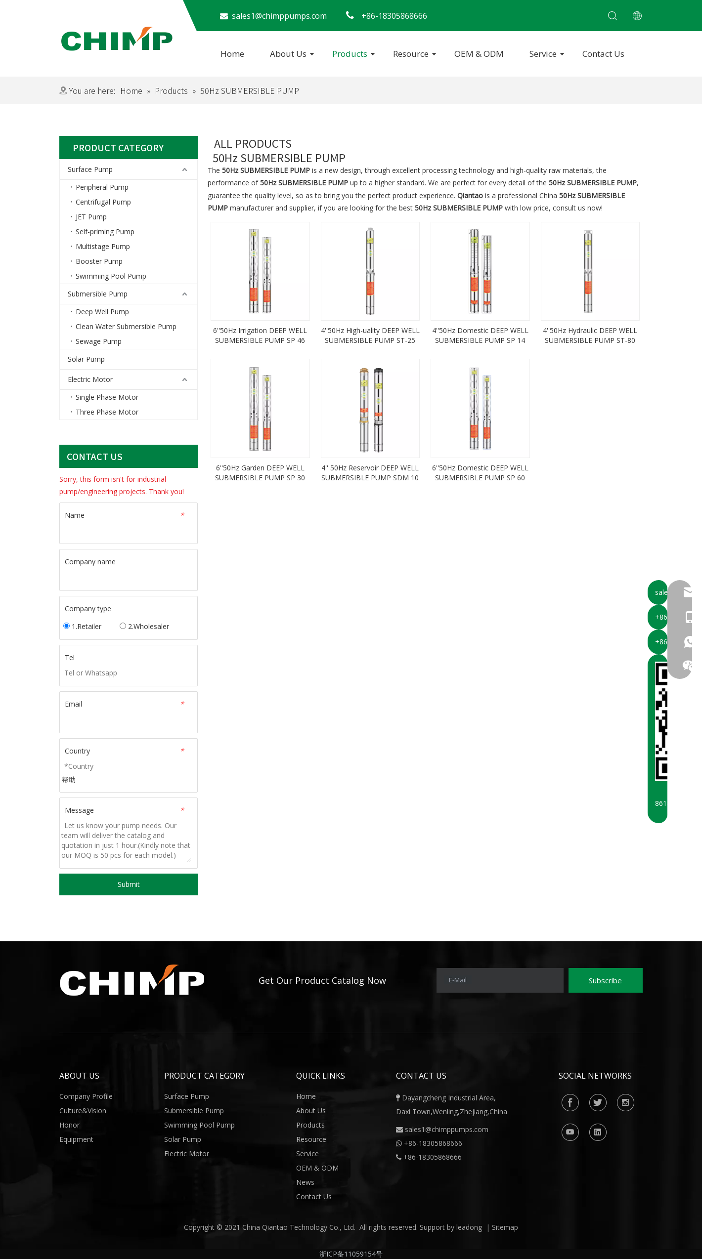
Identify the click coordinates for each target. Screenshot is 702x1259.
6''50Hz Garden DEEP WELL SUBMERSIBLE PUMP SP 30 (260, 472)
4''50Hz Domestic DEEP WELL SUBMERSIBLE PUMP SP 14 (480, 335)
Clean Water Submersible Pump (126, 326)
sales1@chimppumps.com (446, 1129)
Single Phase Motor (107, 397)
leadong (469, 1227)
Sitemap (505, 1227)
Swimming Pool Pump (111, 276)
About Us (288, 53)
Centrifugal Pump (103, 202)
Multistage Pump (103, 246)
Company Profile (86, 1096)
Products (349, 53)
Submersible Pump (98, 293)
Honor (69, 1125)
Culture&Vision (82, 1110)
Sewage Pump (99, 341)
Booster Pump (99, 261)
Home (232, 53)
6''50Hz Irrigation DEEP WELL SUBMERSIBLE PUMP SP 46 (260, 335)
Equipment (76, 1139)
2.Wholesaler (144, 626)
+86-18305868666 (432, 1157)
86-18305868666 (435, 1143)
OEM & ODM (479, 53)
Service (543, 53)
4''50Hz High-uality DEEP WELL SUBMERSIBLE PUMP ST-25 (370, 335)
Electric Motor (90, 379)
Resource (411, 53)
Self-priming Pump (105, 231)
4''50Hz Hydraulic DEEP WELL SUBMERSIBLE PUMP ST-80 (590, 335)
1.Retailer (82, 626)
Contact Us (603, 53)
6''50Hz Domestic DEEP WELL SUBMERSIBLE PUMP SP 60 (480, 472)
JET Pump (91, 216)
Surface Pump (90, 169)
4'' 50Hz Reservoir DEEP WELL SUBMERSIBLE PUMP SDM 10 (370, 472)
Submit (129, 884)
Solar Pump (86, 359)
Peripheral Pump (102, 187)
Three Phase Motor (107, 412)
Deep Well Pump (102, 311)
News (305, 1182)
